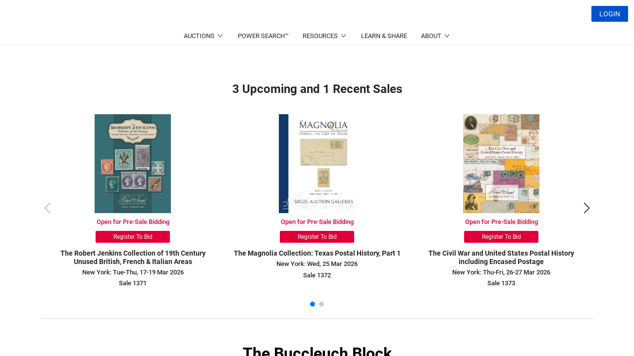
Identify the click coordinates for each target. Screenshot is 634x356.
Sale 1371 (133, 283)
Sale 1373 (501, 283)
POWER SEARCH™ (263, 59)
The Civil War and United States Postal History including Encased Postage (501, 257)
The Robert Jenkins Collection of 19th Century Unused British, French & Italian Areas (133, 257)
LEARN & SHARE (384, 59)
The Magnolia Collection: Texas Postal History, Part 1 (317, 253)
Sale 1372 (317, 275)
